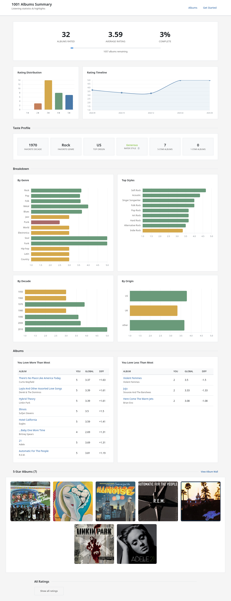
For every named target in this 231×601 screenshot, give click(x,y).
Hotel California (28, 419)
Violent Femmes (132, 378)
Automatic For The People (34, 451)
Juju (125, 388)
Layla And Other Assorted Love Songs (40, 388)
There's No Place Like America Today (40, 378)
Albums (192, 7)
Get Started (210, 7)
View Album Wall (209, 471)
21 (20, 440)
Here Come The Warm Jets (138, 398)
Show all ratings (49, 591)
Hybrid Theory (27, 398)
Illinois (23, 409)
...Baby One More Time (32, 430)
